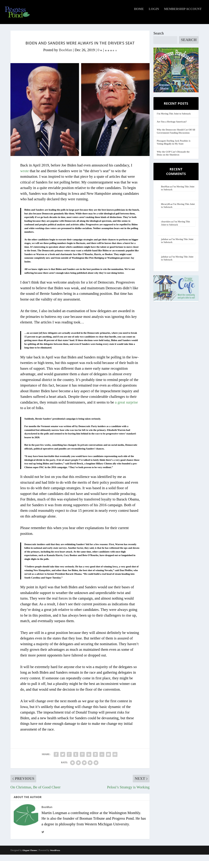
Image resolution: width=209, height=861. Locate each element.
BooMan (65, 56)
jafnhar (164, 245)
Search (158, 40)
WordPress (55, 856)
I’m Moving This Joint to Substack (174, 120)
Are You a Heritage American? (172, 128)
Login (154, 15)
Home (139, 15)
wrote (24, 177)
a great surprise (126, 409)
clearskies (165, 228)
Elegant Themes (30, 856)
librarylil (165, 210)
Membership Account (183, 15)
